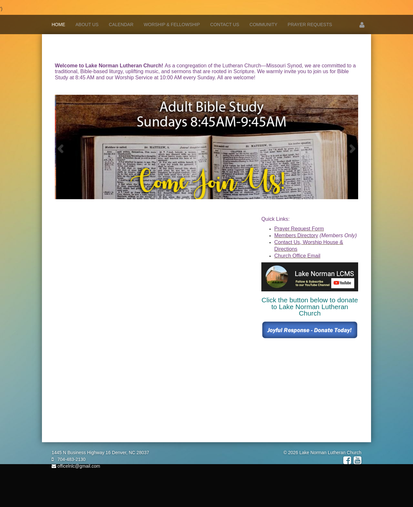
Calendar (121, 24)
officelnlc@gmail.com (76, 466)
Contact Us (224, 24)
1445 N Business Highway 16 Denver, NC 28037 (100, 452)
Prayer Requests (310, 24)
